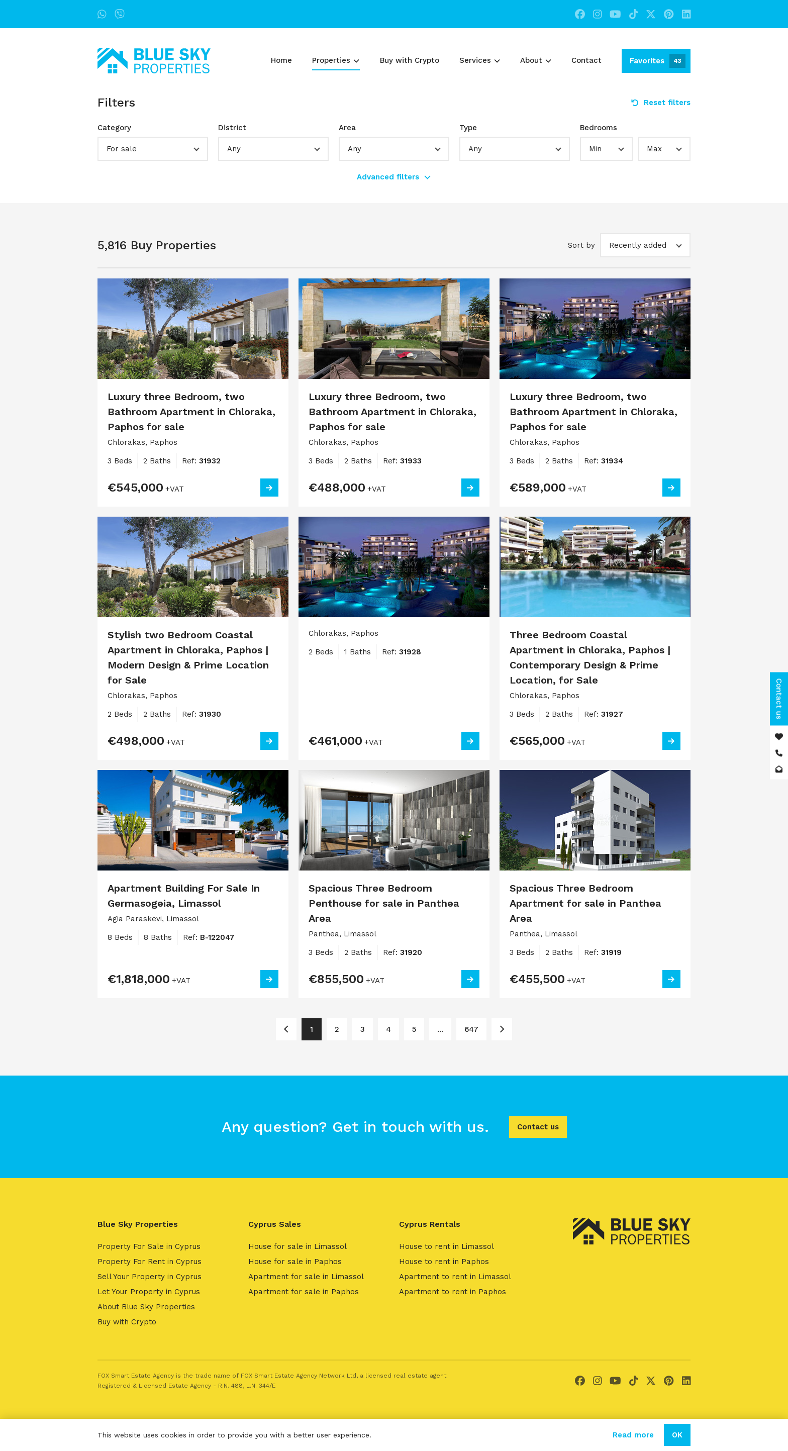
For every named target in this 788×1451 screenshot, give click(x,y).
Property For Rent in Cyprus (149, 1261)
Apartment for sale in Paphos (303, 1291)
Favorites (657, 61)
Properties (335, 60)
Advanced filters (394, 176)
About (535, 60)
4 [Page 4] (388, 1029)
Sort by (581, 245)
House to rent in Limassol (446, 1246)
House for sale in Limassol (297, 1246)
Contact (586, 60)
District (232, 127)
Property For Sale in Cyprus (149, 1246)
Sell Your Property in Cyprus (149, 1276)
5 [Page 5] (414, 1029)
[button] (152, 149)
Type (468, 127)
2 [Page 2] (337, 1029)
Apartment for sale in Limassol (306, 1276)
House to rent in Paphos (444, 1261)
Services (479, 60)
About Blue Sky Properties (146, 1306)
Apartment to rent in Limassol (455, 1276)
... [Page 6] (440, 1029)
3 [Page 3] (362, 1029)
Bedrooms (598, 127)
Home (281, 60)
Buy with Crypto (409, 60)
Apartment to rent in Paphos (452, 1291)
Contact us (538, 1126)
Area (347, 127)
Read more (633, 1434)
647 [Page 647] (471, 1029)
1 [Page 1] (311, 1029)
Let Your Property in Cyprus (148, 1291)
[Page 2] (501, 1029)
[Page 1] (286, 1029)
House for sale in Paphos (295, 1261)
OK (677, 1434)
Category (114, 127)
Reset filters (661, 102)
